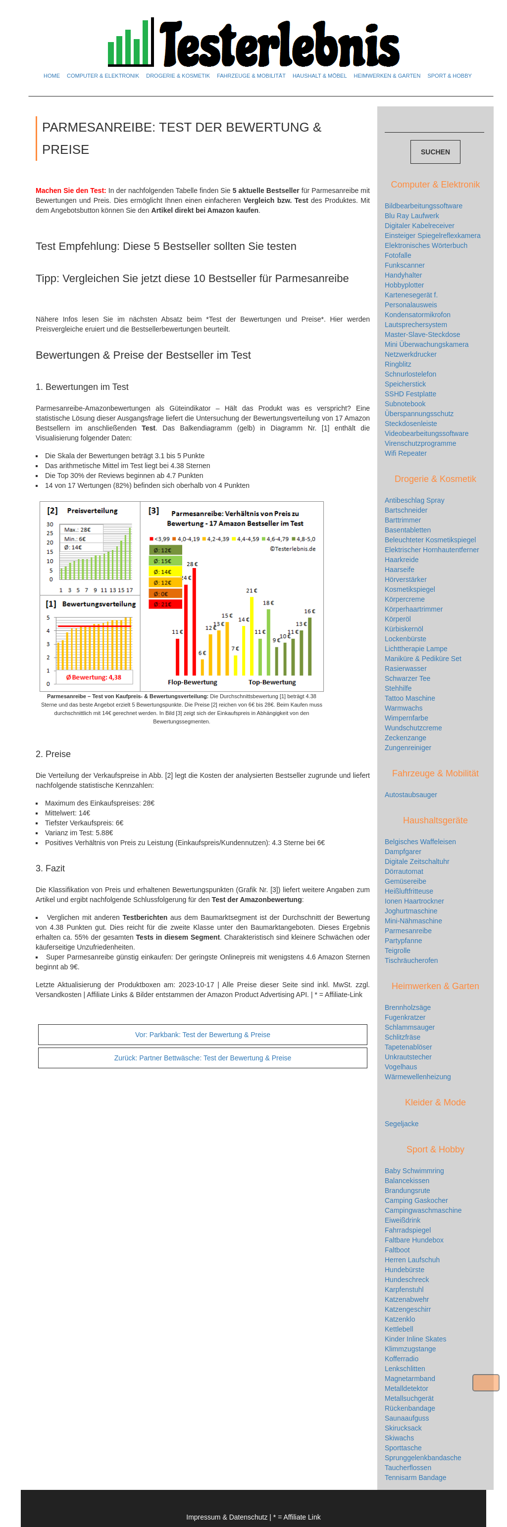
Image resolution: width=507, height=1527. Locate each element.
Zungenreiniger (408, 748)
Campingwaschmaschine (423, 1210)
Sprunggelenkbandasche (423, 1458)
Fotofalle (398, 255)
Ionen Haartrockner (414, 901)
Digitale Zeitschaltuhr (417, 861)
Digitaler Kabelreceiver (420, 226)
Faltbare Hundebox (414, 1240)
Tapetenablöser (408, 1047)
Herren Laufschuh (412, 1260)
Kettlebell (399, 1329)
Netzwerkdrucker (411, 354)
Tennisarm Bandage (416, 1477)
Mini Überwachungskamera (427, 344)
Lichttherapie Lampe (416, 649)
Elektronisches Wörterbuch (426, 245)
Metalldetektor (406, 1388)
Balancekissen (407, 1181)
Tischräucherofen (411, 960)
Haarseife (399, 569)
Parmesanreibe (408, 931)
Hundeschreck (407, 1280)
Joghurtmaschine (411, 911)
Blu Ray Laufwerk (412, 216)
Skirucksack (403, 1428)
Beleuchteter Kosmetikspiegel (430, 540)
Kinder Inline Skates (416, 1339)
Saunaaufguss (407, 1418)
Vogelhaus (401, 1067)
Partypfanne (403, 941)
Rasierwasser (406, 668)
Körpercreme (405, 599)
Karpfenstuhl (404, 1289)
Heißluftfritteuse (409, 891)
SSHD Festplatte (410, 394)
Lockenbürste (405, 639)
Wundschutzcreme (413, 728)
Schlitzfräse (402, 1037)
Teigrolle (397, 950)
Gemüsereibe (405, 881)
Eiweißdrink (402, 1220)
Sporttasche (403, 1448)
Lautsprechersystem (416, 325)
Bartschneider (406, 510)
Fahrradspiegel (408, 1230)
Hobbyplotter (404, 285)
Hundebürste (404, 1270)
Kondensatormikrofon (418, 315)
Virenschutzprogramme (420, 443)
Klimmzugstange (410, 1349)
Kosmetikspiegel (410, 589)
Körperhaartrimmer (414, 609)
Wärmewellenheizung (418, 1077)
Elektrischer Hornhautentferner (432, 550)
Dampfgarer (403, 852)
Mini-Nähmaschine (413, 921)
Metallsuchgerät (409, 1398)
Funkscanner (405, 265)
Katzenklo (400, 1319)
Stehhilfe (398, 688)
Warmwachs (404, 708)
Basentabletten (408, 530)
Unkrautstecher (408, 1057)
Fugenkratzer (405, 1017)
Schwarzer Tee (407, 678)
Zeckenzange (405, 738)
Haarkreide (401, 560)
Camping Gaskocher (416, 1200)
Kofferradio (401, 1359)
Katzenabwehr (407, 1299)
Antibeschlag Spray (415, 500)
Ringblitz (398, 364)
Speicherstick (405, 384)
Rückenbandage (410, 1408)
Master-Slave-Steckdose (422, 334)
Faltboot (397, 1250)
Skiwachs (399, 1438)
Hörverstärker (406, 579)
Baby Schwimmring (414, 1171)
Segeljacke (402, 1124)
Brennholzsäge (408, 1007)
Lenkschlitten (405, 1369)
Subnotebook (405, 404)
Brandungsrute (407, 1190)
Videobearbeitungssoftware (426, 433)
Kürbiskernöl (404, 629)
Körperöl (398, 619)
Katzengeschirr (408, 1309)
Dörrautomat (404, 871)
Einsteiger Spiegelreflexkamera (433, 235)
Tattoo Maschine (410, 698)
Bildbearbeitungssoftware (423, 206)
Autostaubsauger (411, 795)
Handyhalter (403, 275)
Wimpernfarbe (406, 718)
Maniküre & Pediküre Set (423, 659)
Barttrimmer (403, 520)
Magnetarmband (410, 1379)
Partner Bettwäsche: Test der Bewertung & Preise (203, 1058)
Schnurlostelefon (410, 374)
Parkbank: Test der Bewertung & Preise (202, 1035)
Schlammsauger (410, 1027)
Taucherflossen (408, 1468)
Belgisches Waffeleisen (420, 842)
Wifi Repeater (406, 453)
